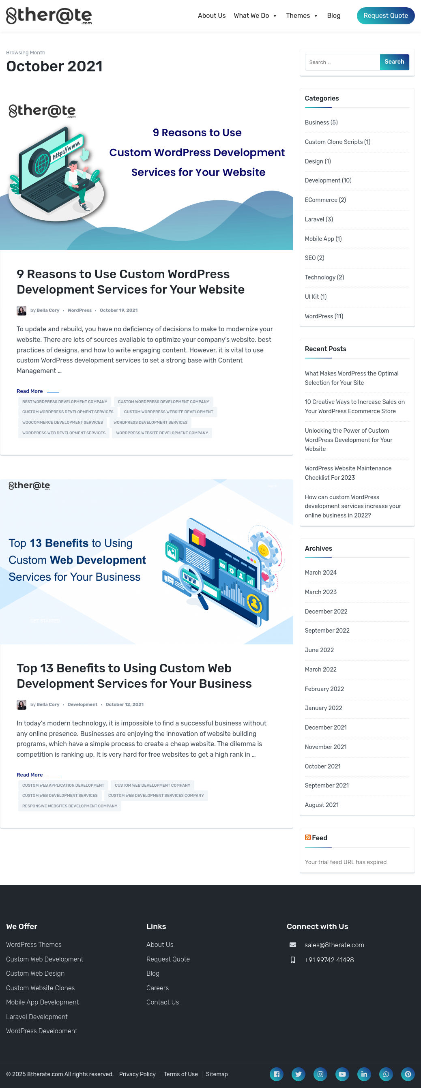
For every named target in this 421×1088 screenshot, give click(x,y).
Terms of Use (181, 1074)
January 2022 (323, 708)
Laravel (314, 219)
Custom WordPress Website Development (168, 412)
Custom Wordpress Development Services (68, 412)
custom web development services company (156, 795)
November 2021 (326, 747)
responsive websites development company (69, 806)
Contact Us (162, 1002)
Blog (333, 15)
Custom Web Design (35, 973)
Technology (320, 277)
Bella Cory (48, 310)
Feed (319, 838)
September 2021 (327, 785)
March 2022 (321, 669)
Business (317, 122)
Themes (302, 15)
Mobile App (319, 239)
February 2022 (324, 689)
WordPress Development (41, 1031)
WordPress (80, 310)
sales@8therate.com (334, 945)
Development (83, 704)
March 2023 (321, 592)
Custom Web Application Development (63, 785)
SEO (310, 258)
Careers (157, 988)
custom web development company (152, 785)
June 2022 (319, 650)
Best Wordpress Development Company (64, 401)
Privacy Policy (137, 1074)
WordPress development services (150, 422)
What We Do (255, 15)
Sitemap (217, 1074)
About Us (212, 15)
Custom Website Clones (40, 988)
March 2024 (321, 572)
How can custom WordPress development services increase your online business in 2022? (353, 506)
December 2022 (326, 611)
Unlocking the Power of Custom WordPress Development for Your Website (349, 440)
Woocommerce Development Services (62, 422)
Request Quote (385, 15)
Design (314, 161)
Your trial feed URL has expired (346, 862)
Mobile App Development (42, 1002)
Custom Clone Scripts (334, 142)
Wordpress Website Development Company (162, 433)
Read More (30, 391)
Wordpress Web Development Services (63, 433)
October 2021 (323, 766)
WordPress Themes (34, 945)
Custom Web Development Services (60, 795)
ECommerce (321, 200)
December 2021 (326, 727)
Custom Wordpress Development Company (163, 401)
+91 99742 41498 (329, 960)
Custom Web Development (45, 959)
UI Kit (312, 297)
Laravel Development (37, 1017)
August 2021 (322, 805)
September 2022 (327, 630)
